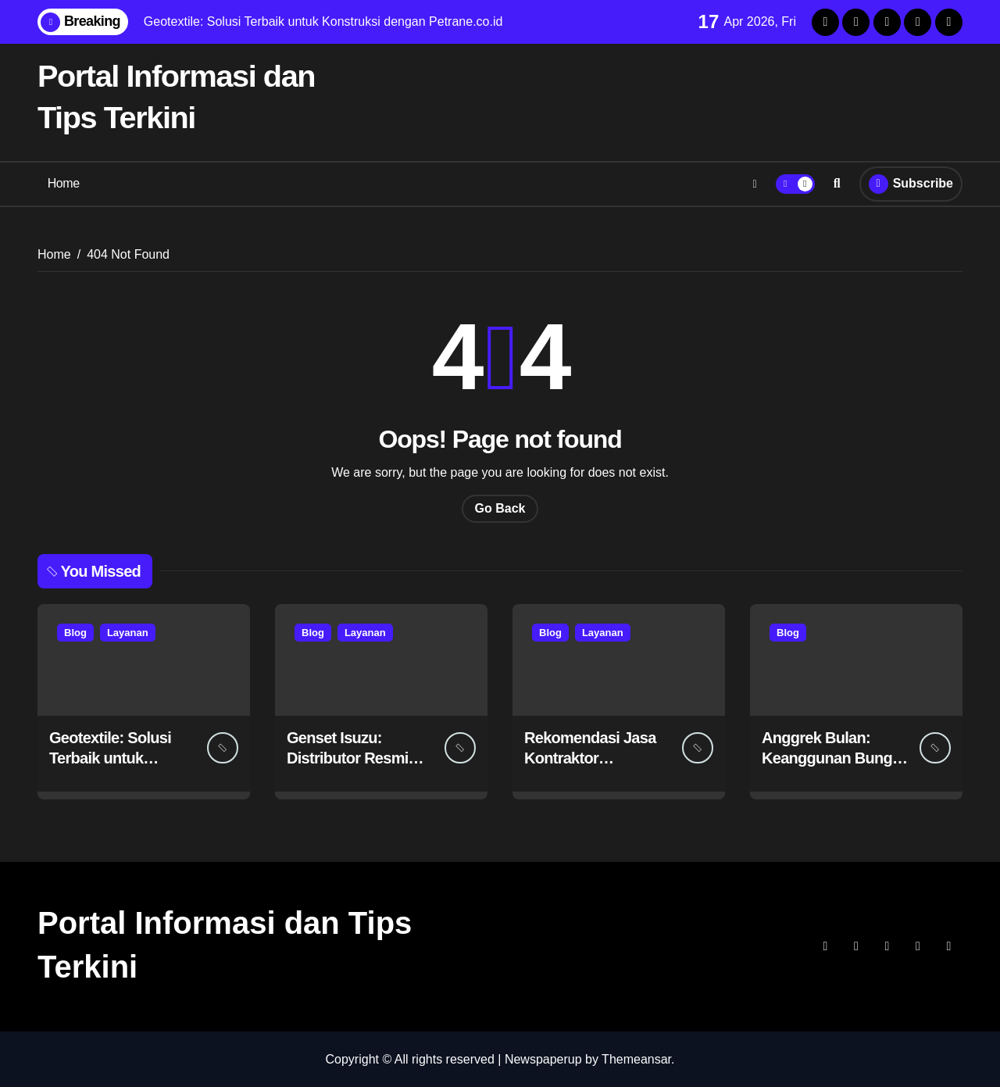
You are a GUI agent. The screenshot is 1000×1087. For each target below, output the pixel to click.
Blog (75, 632)
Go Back (500, 507)
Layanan (127, 632)
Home (64, 183)
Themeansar (636, 1058)
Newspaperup (543, 1058)
